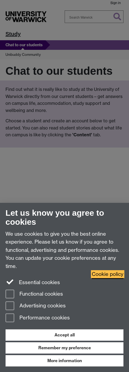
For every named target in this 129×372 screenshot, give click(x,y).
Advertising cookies (35, 306)
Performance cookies (37, 318)
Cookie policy (108, 274)
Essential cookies (32, 282)
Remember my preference (64, 347)
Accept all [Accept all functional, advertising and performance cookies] (65, 335)
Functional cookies (34, 294)
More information (64, 360)
